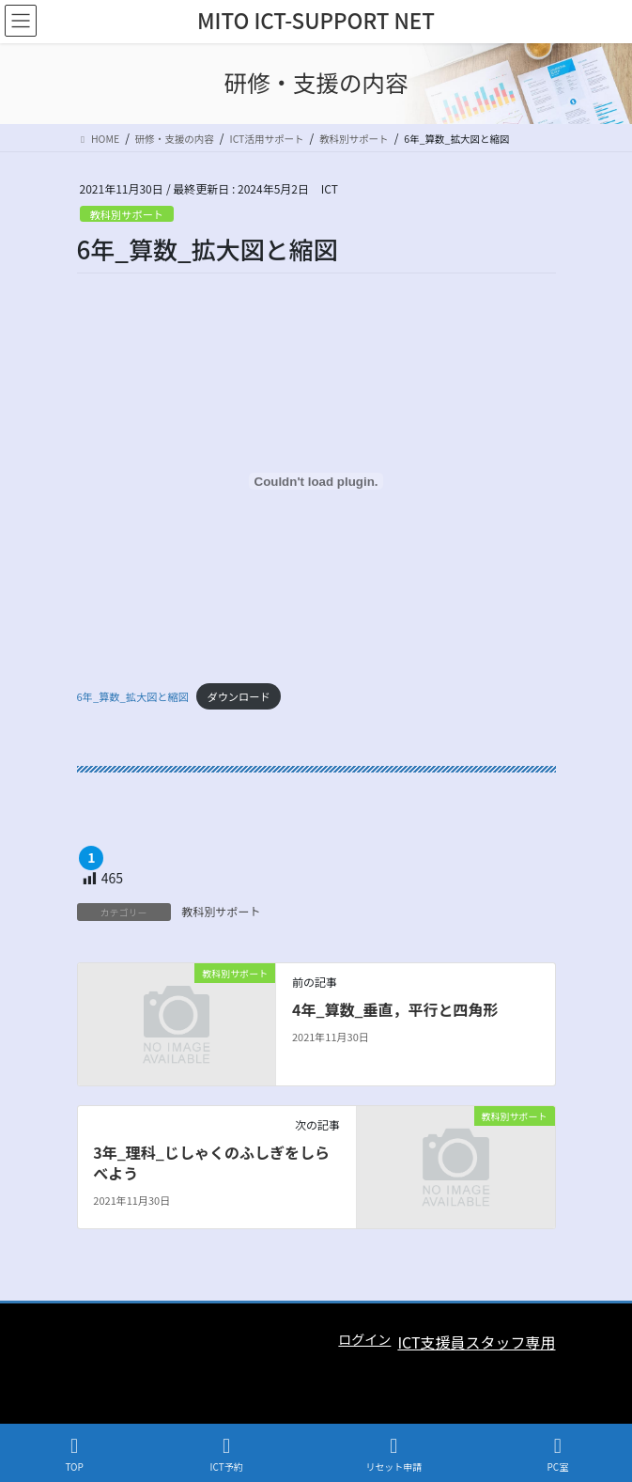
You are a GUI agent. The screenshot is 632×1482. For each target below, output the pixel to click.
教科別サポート (126, 214)
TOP (74, 1454)
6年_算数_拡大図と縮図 (133, 696)
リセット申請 (393, 1454)
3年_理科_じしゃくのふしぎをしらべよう (211, 1162)
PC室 (558, 1454)
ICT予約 (226, 1454)
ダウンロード (238, 696)
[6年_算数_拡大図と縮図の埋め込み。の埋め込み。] (316, 481)
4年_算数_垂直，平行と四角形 (395, 1009)
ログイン (364, 1339)
